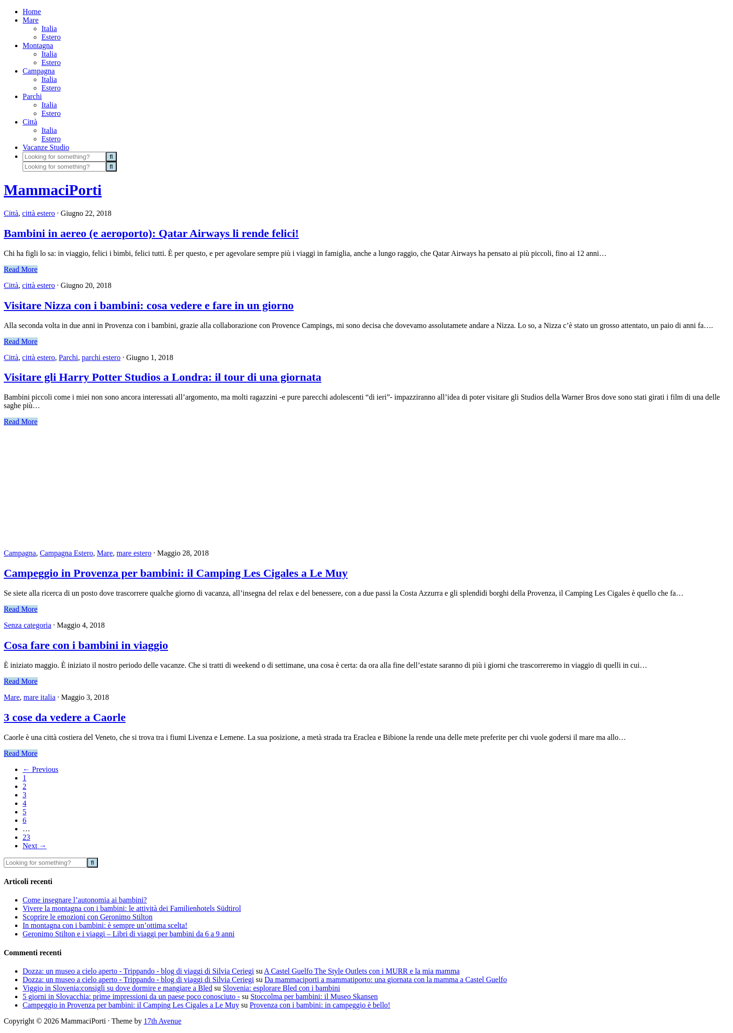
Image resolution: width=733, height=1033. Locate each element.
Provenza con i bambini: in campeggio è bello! (320, 1005)
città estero (38, 213)
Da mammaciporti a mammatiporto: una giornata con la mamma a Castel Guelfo (386, 980)
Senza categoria (27, 625)
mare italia (40, 697)
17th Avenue (162, 1021)
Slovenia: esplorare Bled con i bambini (281, 988)
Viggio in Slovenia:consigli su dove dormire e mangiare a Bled (117, 988)
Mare (105, 553)
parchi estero (101, 357)
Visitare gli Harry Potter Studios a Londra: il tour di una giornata (162, 377)
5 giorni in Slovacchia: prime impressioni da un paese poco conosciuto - (131, 996)
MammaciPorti (53, 189)
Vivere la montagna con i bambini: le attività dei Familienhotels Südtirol (132, 908)
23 (26, 837)
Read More (21, 269)
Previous (40, 769)
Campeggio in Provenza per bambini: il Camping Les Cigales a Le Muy (175, 573)
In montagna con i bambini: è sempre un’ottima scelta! (105, 925)
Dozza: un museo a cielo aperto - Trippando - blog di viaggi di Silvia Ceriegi (138, 971)
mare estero (133, 553)
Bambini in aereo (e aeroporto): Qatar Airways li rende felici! (151, 233)
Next (35, 846)
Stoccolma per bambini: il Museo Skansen (314, 996)
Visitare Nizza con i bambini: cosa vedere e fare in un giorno (149, 305)
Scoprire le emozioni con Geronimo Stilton (88, 917)
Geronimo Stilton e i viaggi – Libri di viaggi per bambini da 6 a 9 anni (128, 934)
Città (11, 213)
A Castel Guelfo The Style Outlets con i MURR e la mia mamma (362, 971)
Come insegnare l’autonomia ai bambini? (85, 900)
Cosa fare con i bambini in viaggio (86, 645)
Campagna (20, 553)
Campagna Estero (66, 553)
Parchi (68, 357)
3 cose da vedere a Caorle (65, 717)
